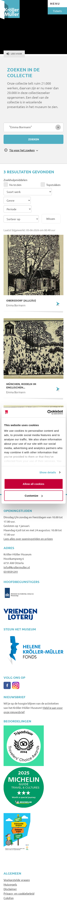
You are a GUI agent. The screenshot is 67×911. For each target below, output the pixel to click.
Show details (47, 472)
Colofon (9, 898)
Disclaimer (10, 889)
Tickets (57, 11)
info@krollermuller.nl (17, 567)
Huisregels (10, 884)
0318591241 (11, 571)
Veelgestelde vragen (17, 880)
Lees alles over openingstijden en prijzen (28, 538)
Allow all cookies (33, 483)
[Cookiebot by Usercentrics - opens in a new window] (48, 412)
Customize (34, 495)
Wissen (50, 218)
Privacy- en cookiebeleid (19, 893)
